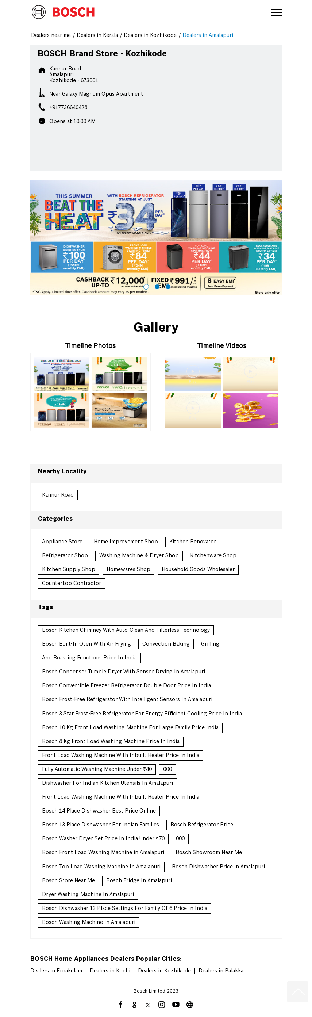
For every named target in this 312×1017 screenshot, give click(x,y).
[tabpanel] (156, 237)
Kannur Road (58, 495)
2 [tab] (156, 286)
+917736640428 (68, 107)
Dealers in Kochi (110, 971)
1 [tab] (145, 286)
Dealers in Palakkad (223, 971)
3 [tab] (167, 286)
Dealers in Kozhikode (164, 971)
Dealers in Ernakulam (56, 971)
